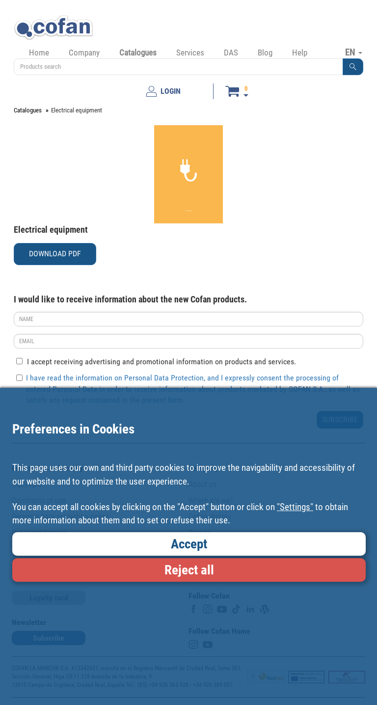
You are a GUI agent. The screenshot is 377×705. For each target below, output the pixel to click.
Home (39, 52)
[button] (353, 66)
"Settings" (295, 507)
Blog (265, 52)
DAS (231, 52)
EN (353, 52)
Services (190, 52)
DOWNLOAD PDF (55, 253)
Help (299, 52)
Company (84, 52)
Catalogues (138, 52)
